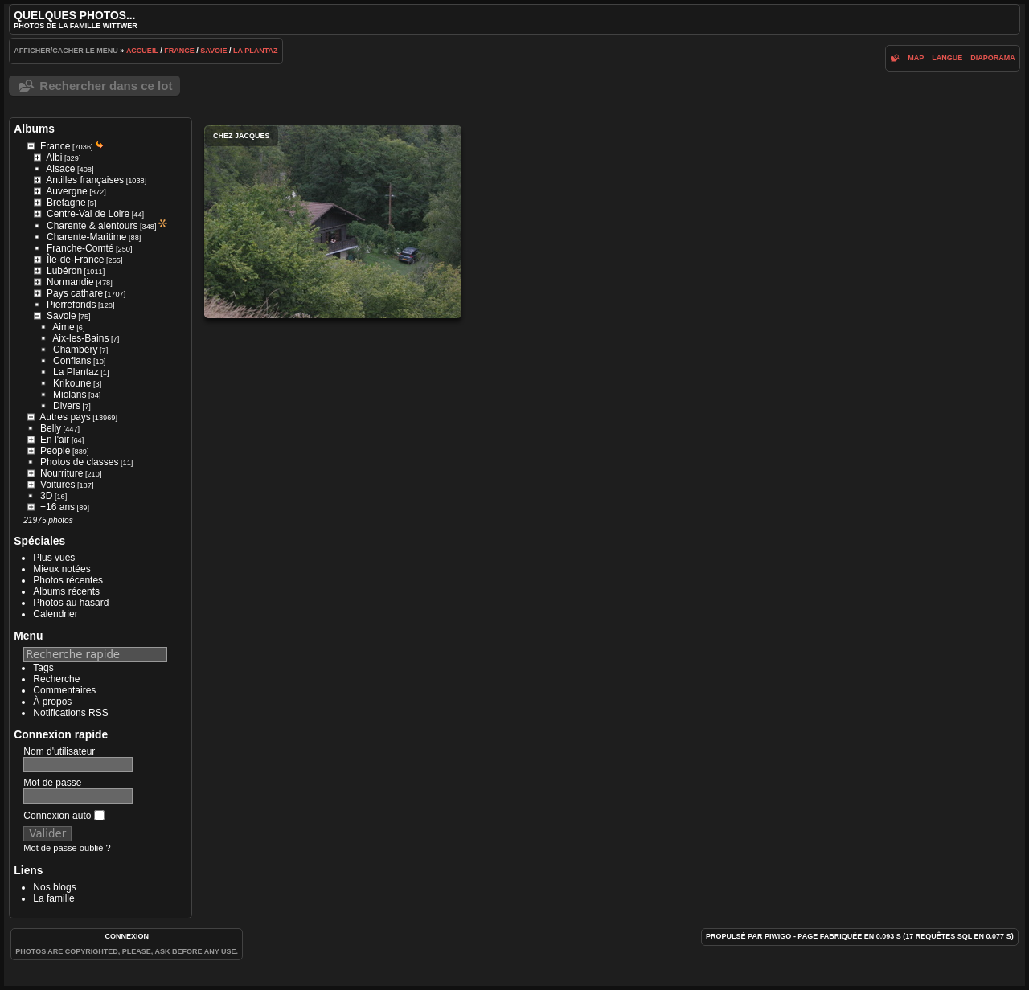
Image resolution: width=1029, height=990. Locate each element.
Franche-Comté (80, 248)
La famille (53, 898)
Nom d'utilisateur (59, 751)
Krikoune (72, 383)
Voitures (57, 484)
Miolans (69, 394)
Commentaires (64, 690)
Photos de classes (79, 462)
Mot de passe (52, 782)
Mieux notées (61, 569)
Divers (66, 405)
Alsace (60, 168)
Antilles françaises (85, 180)
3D (46, 495)
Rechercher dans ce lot (105, 85)
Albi (54, 157)
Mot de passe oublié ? (66, 848)
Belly (50, 428)
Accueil (142, 51)
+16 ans (57, 507)
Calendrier (55, 614)
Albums (34, 128)
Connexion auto (63, 815)
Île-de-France (75, 259)
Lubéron (64, 270)
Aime (63, 327)
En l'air (54, 439)
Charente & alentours (92, 225)
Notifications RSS (70, 712)
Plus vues (54, 557)
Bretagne (66, 202)
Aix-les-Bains (80, 338)
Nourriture (61, 473)
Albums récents (66, 591)
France (179, 51)
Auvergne (66, 191)
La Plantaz (255, 51)
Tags (43, 667)
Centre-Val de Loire (88, 213)
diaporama (992, 58)
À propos (52, 701)
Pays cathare (75, 293)
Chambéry (75, 349)
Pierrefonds (71, 304)
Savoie (213, 51)
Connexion (127, 936)
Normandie (70, 282)
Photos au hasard (71, 602)
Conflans (72, 360)
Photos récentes (68, 580)
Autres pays (64, 417)
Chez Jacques (332, 221)
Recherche (56, 679)
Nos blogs (54, 887)
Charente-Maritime (86, 237)
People (55, 450)
